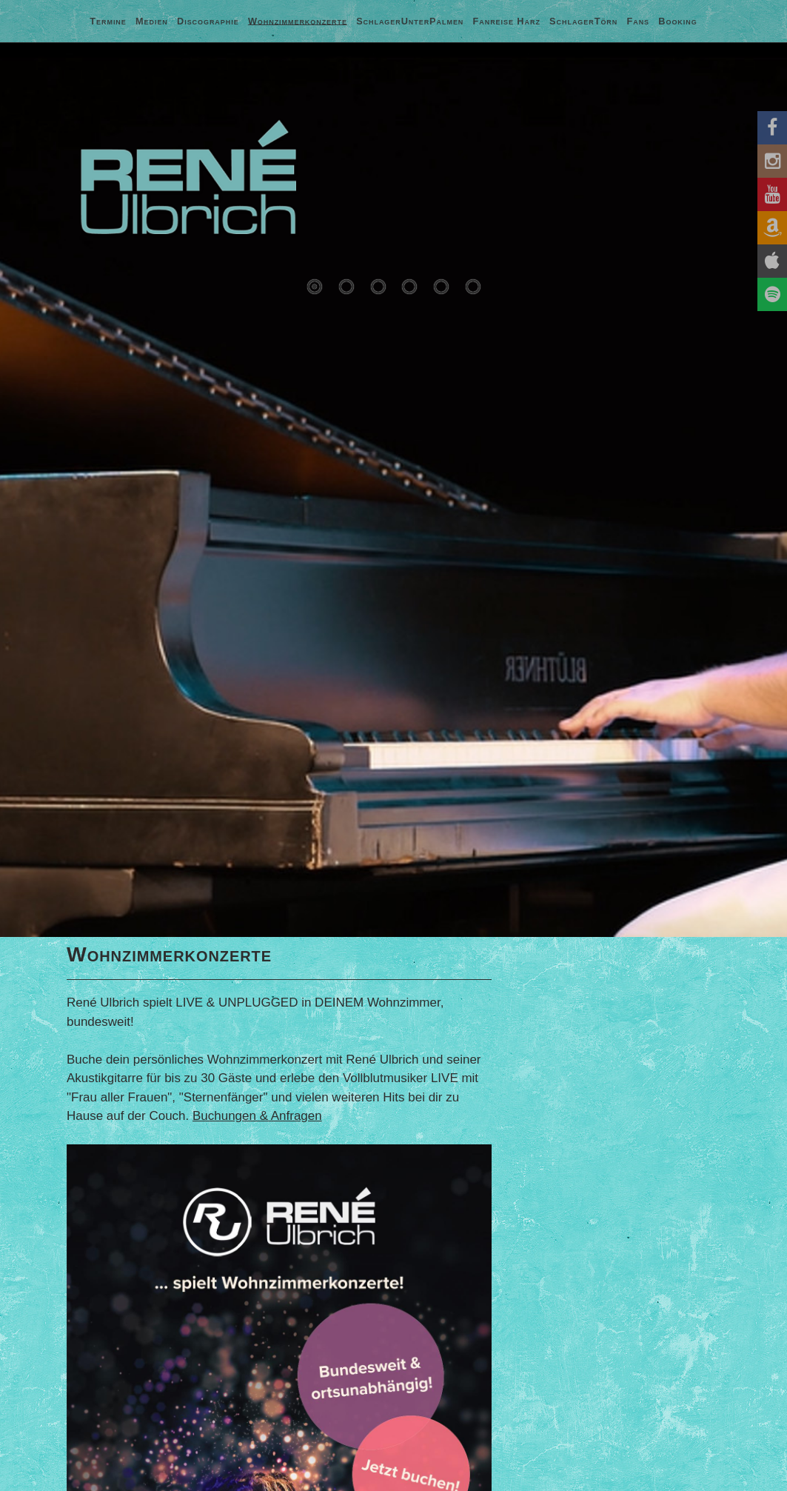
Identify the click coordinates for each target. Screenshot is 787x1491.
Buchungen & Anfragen (257, 1116)
